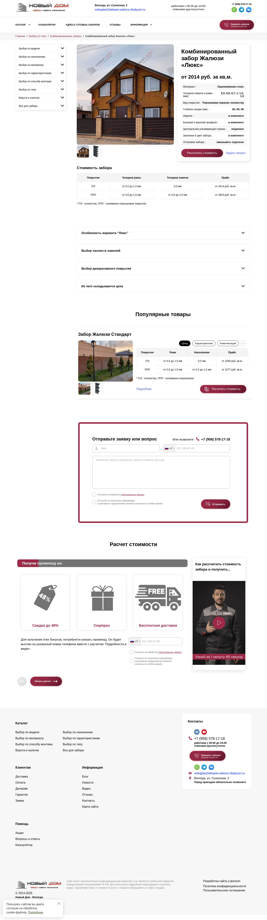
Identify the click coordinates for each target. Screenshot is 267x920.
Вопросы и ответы (27, 843)
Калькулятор (47, 25)
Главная (20, 36)
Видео (86, 793)
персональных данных (132, 499)
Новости (87, 787)
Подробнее (35, 912)
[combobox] (169, 448)
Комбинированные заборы (66, 36)
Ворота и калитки (29, 97)
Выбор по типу (37, 36)
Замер (19, 805)
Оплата (20, 787)
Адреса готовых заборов (83, 25)
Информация (139, 25)
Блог (85, 781)
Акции (19, 837)
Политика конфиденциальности (224, 891)
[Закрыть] (59, 903)
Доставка (21, 781)
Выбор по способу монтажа (35, 81)
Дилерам (21, 793)
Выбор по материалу (31, 64)
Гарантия (21, 799)
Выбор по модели (29, 48)
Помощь (22, 829)
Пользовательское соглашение (224, 895)
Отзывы (115, 25)
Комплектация (228, 343)
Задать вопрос (235, 152)
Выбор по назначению (32, 56)
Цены (185, 343)
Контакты (88, 805)
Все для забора (28, 106)
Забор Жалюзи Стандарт (105, 334)
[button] (79, 318)
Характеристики (204, 343)
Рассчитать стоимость (202, 152)
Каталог (20, 25)
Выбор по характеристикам (35, 73)
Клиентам (23, 772)
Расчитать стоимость (226, 389)
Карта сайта (90, 811)
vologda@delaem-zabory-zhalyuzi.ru (120, 9)
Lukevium (234, 886)
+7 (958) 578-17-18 (241, 4)
